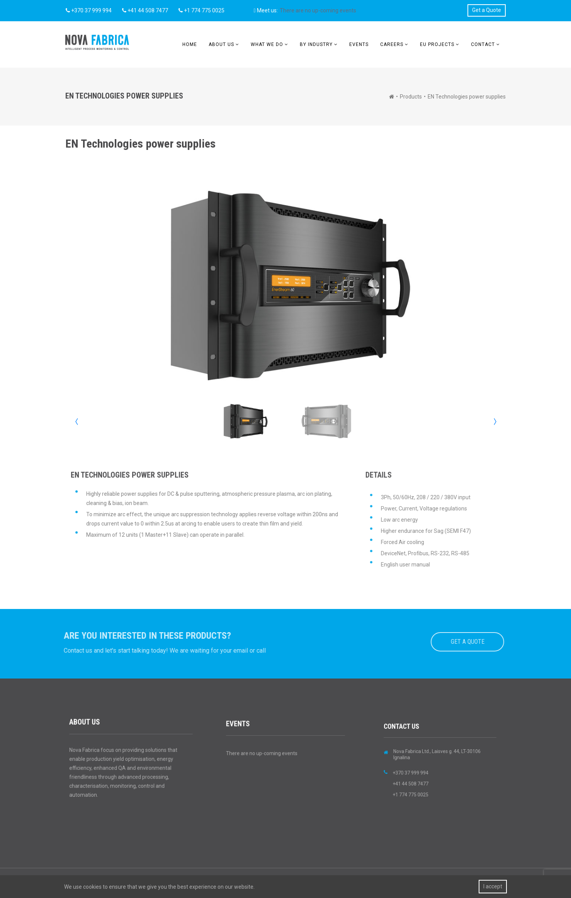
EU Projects (437, 44)
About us (221, 44)
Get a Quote (486, 10)
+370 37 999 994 (89, 10)
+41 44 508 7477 (145, 10)
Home (189, 44)
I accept (492, 886)
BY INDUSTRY (316, 44)
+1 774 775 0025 (201, 10)
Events (359, 44)
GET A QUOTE (463, 641)
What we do (267, 44)
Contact (483, 44)
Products (411, 97)
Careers (391, 44)
